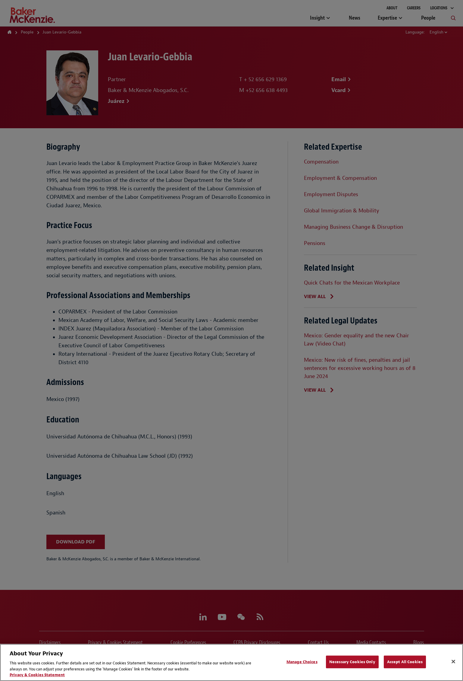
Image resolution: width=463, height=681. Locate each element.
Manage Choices (302, 661)
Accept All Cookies (405, 661)
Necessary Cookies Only (352, 661)
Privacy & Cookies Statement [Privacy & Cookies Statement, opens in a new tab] (37, 674)
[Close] (453, 661)
